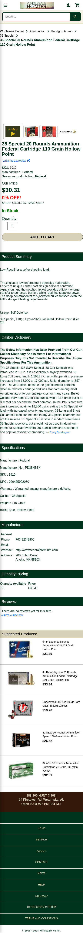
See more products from (24, 176)
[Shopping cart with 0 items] (77, 5)
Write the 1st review (16, 160)
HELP (41, 884)
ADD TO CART (42, 237)
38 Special (7, 35)
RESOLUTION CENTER (41, 907)
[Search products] (36, 17)
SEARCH (41, 839)
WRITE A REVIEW (12, 615)
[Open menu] (6, 5)
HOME (41, 828)
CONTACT (41, 862)
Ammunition (37, 31)
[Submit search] (75, 17)
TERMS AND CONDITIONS (41, 918)
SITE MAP (41, 895)
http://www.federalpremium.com (37, 550)
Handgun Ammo (62, 31)
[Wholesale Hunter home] (37, 5)
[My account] (68, 5)
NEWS (41, 873)
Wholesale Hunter (12, 31)
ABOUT (41, 850)
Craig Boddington (60, 432)
